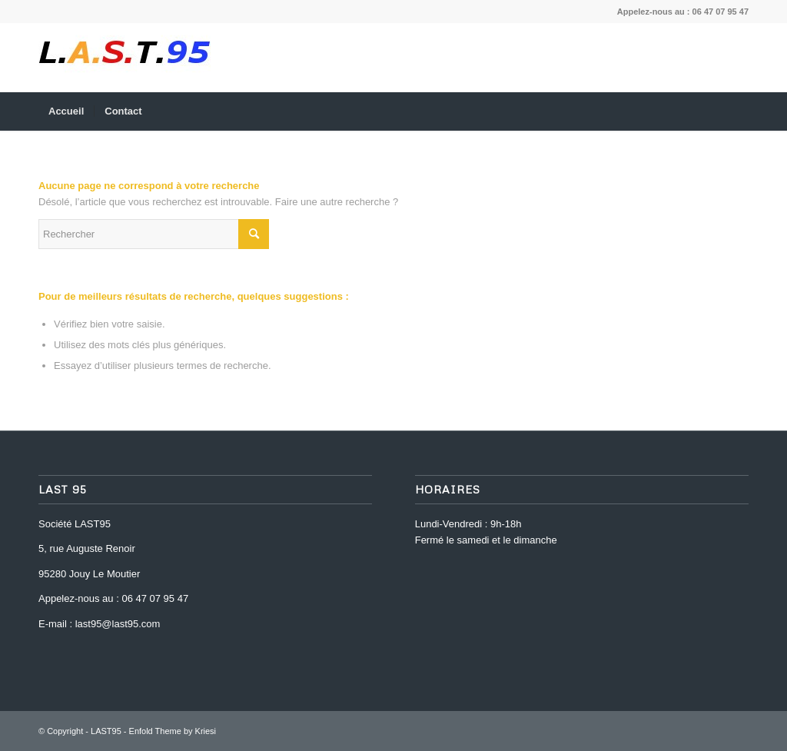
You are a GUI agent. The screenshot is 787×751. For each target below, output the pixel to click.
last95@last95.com (118, 624)
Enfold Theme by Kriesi (173, 731)
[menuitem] (66, 111)
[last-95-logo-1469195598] (124, 57)
